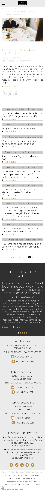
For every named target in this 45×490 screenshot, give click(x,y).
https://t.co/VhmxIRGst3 (22, 445)
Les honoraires (37, 472)
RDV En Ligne (17, 475)
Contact (26, 475)
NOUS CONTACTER (24, 357)
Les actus (8, 475)
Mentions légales (14, 478)
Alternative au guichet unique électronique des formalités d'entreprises (18, 192)
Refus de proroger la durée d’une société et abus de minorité (20, 230)
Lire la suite (10, 86)
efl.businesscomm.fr (20, 61)
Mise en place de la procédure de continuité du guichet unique (20, 142)
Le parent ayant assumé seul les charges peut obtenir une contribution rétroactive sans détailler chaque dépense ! (22, 288)
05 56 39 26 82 (14, 352)
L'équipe (11, 472)
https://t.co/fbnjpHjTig (22, 458)
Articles (37, 485)
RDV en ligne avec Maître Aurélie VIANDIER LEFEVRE (22, 481)
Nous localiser (25, 361)
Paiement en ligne (28, 478)
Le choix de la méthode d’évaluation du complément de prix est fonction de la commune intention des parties (22, 174)
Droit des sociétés (22, 9)
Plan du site (35, 475)
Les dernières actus (22, 274)
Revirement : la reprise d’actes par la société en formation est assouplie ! (21, 245)
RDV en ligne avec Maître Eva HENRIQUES (18, 485)
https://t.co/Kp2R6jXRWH (22, 455)
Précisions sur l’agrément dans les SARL (20, 158)
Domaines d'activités (23, 472)
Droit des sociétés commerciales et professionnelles (21, 11)
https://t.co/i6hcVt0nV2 (21, 443)
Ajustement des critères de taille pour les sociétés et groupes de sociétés (22, 115)
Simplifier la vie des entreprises (15, 14)
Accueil (12, 9)
